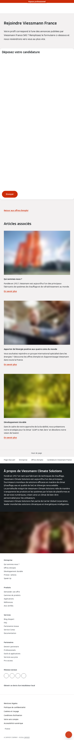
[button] (37, 453)
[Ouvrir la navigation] (70, 8)
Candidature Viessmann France (59, 460)
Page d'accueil (9, 460)
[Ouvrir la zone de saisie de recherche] (67, 8)
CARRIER (27, 737)
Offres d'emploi (37, 460)
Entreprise (23, 460)
